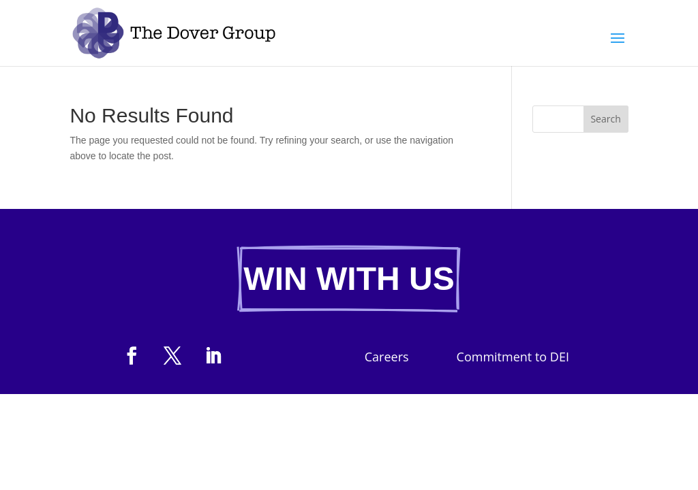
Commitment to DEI (513, 358)
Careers (387, 358)
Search (605, 118)
